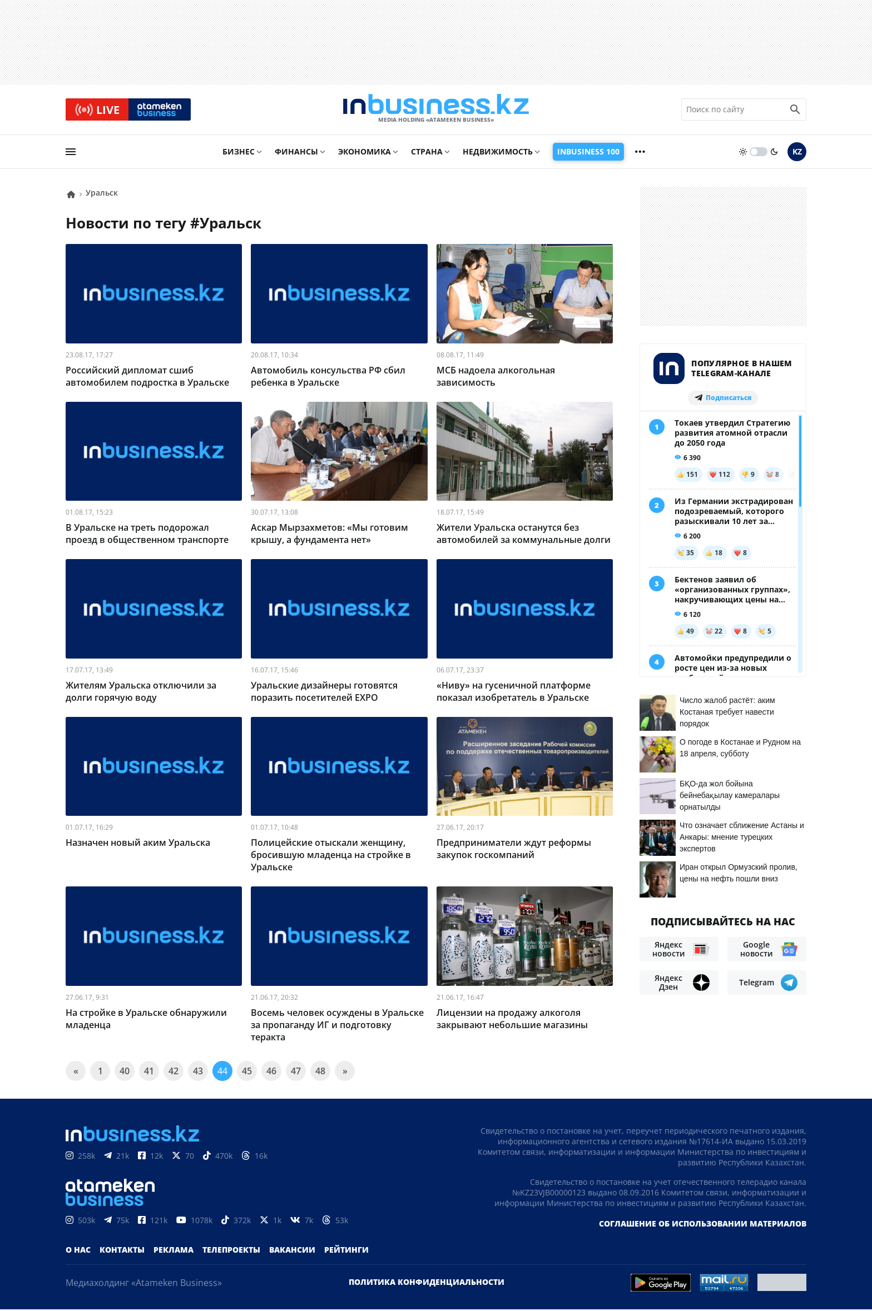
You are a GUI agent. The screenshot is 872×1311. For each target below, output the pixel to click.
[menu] (70, 154)
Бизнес (238, 153)
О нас (78, 1251)
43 (198, 1072)
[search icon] (795, 110)
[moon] (774, 153)
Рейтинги (346, 1251)
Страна (427, 153)
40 (125, 1072)
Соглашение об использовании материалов (702, 1225)
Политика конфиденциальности (426, 1283)
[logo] (436, 110)
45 (247, 1072)
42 (174, 1072)
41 (149, 1072)
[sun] (743, 153)
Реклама (173, 1251)
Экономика (364, 153)
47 (296, 1072)
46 (271, 1072)
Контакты (122, 1251)
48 (320, 1072)
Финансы (296, 153)
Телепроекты (231, 1251)
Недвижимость (498, 153)
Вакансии (292, 1251)
